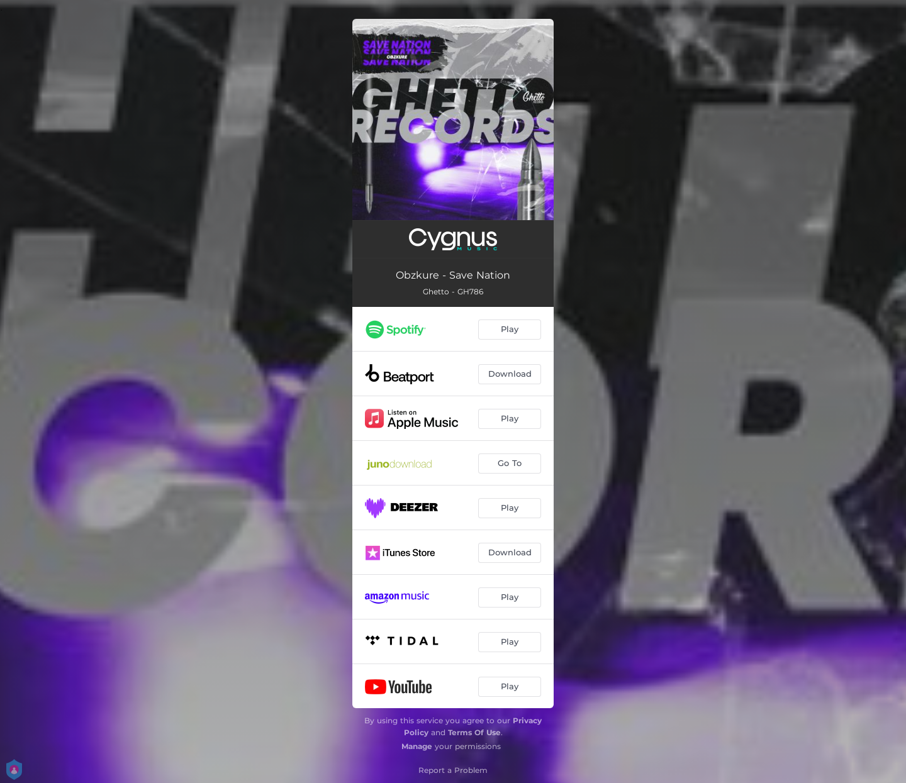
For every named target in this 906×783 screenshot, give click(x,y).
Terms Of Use (474, 732)
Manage (416, 746)
